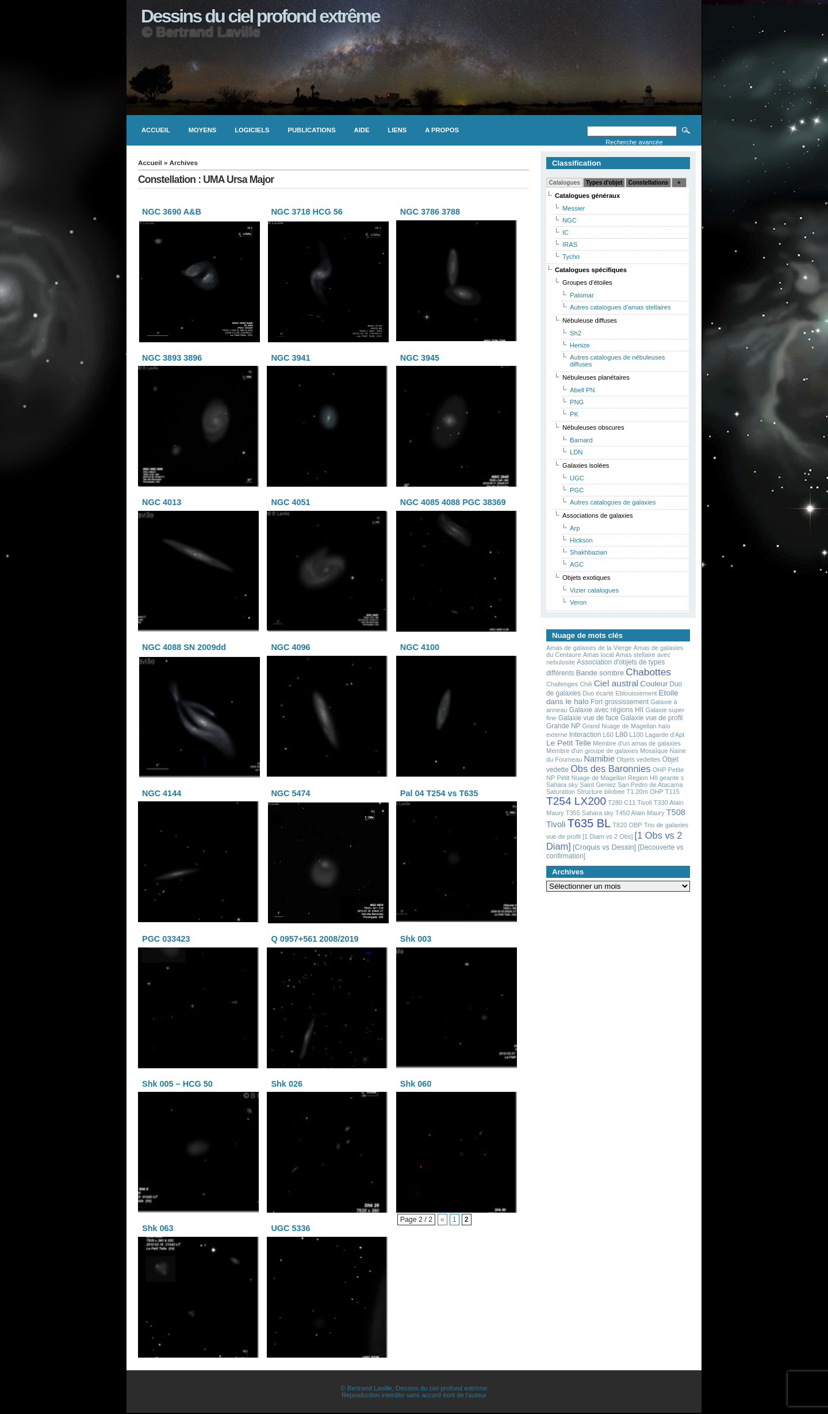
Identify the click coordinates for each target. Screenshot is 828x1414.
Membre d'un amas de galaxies (637, 743)
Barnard (581, 440)
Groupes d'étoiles (587, 282)
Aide (362, 130)
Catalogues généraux (587, 195)
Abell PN (582, 390)
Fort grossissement (620, 702)
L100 (636, 734)
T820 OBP (627, 824)
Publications (312, 130)
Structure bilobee (600, 791)
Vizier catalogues (594, 590)
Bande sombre (600, 672)
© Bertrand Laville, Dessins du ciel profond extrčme (414, 1388)
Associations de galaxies (597, 515)
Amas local (598, 654)
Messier (573, 208)
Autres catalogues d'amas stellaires (620, 307)
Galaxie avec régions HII (606, 710)
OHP (659, 769)
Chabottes (648, 672)
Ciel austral (616, 683)
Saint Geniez (598, 784)
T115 (672, 791)
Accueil (155, 130)
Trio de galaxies (666, 824)
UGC (577, 478)
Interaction (585, 735)
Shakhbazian (588, 552)
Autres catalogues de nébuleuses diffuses (617, 361)
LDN (576, 452)
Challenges (562, 684)
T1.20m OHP (645, 791)
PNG (577, 402)
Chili (586, 684)
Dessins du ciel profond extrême (260, 16)
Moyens (203, 130)
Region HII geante (653, 777)
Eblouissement (636, 693)
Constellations (648, 182)
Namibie (599, 758)
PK (574, 414)
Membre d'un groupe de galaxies (592, 750)
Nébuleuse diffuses (589, 320)
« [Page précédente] (442, 1220)
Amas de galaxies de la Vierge (588, 647)
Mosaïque (654, 750)
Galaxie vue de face (588, 718)
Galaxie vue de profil (651, 718)
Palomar (582, 295)
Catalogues (564, 182)
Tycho (571, 256)
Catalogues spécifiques (591, 269)
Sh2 (575, 333)
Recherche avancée (634, 142)
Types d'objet (604, 182)
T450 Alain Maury (640, 812)
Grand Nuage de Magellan (619, 726)
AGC (577, 564)
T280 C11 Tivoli (629, 802)
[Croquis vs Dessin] (604, 847)
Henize (580, 345)
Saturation (560, 791)
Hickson (581, 540)
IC (565, 232)
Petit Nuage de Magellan (591, 777)
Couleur (654, 683)
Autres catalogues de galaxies (613, 502)
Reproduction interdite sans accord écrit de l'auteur (414, 1395)
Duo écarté (598, 693)
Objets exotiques (586, 577)
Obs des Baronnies (610, 768)
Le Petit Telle (568, 743)
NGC (569, 220)
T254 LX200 (576, 801)
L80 (621, 734)
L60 (608, 734)
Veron (578, 602)
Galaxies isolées (585, 465)
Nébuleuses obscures (593, 427)
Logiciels (252, 130)
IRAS (569, 244)
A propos (442, 130)
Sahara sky (562, 784)
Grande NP (563, 726)
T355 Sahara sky (590, 812)
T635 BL (589, 823)
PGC (577, 490)
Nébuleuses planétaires (596, 377)
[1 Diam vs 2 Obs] (607, 836)
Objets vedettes (638, 759)
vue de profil (563, 836)
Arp (575, 528)
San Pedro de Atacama (650, 784)
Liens (397, 130)
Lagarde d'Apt (664, 734)
